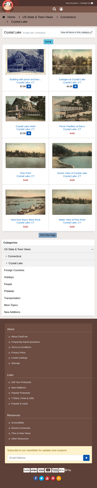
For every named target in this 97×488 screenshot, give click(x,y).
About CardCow (19, 336)
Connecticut (12, 256)
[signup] (86, 458)
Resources (13, 415)
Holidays (9, 277)
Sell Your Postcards (21, 382)
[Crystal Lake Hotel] (25, 112)
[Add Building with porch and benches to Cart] (28, 86)
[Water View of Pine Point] (72, 205)
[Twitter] (41, 478)
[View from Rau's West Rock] (25, 205)
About (10, 329)
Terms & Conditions (21, 347)
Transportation (12, 298)
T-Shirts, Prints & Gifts (22, 398)
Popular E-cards (19, 403)
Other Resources (20, 438)
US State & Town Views (48, 249)
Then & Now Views (21, 433)
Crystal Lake (13, 263)
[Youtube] (47, 478)
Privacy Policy (18, 352)
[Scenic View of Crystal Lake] (72, 159)
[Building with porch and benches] (25, 65)
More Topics (11, 305)
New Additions (12, 312)
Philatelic (9, 291)
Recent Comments (20, 428)
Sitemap (15, 363)
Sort (48, 41)
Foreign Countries (14, 270)
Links (10, 375)
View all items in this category (76, 32)
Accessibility (17, 422)
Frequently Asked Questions (25, 342)
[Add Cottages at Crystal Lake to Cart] (75, 86)
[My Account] (61, 9)
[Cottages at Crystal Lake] (72, 65)
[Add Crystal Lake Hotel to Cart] (28, 133)
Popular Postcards (20, 393)
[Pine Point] (25, 159)
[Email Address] (45, 458)
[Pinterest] (53, 478)
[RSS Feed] (58, 478)
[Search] (54, 9)
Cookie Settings (19, 358)
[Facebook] (36, 478)
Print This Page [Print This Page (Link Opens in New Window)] (47, 235)
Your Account (72, 3)
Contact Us (85, 3)
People (8, 284)
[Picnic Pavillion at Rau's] (72, 112)
